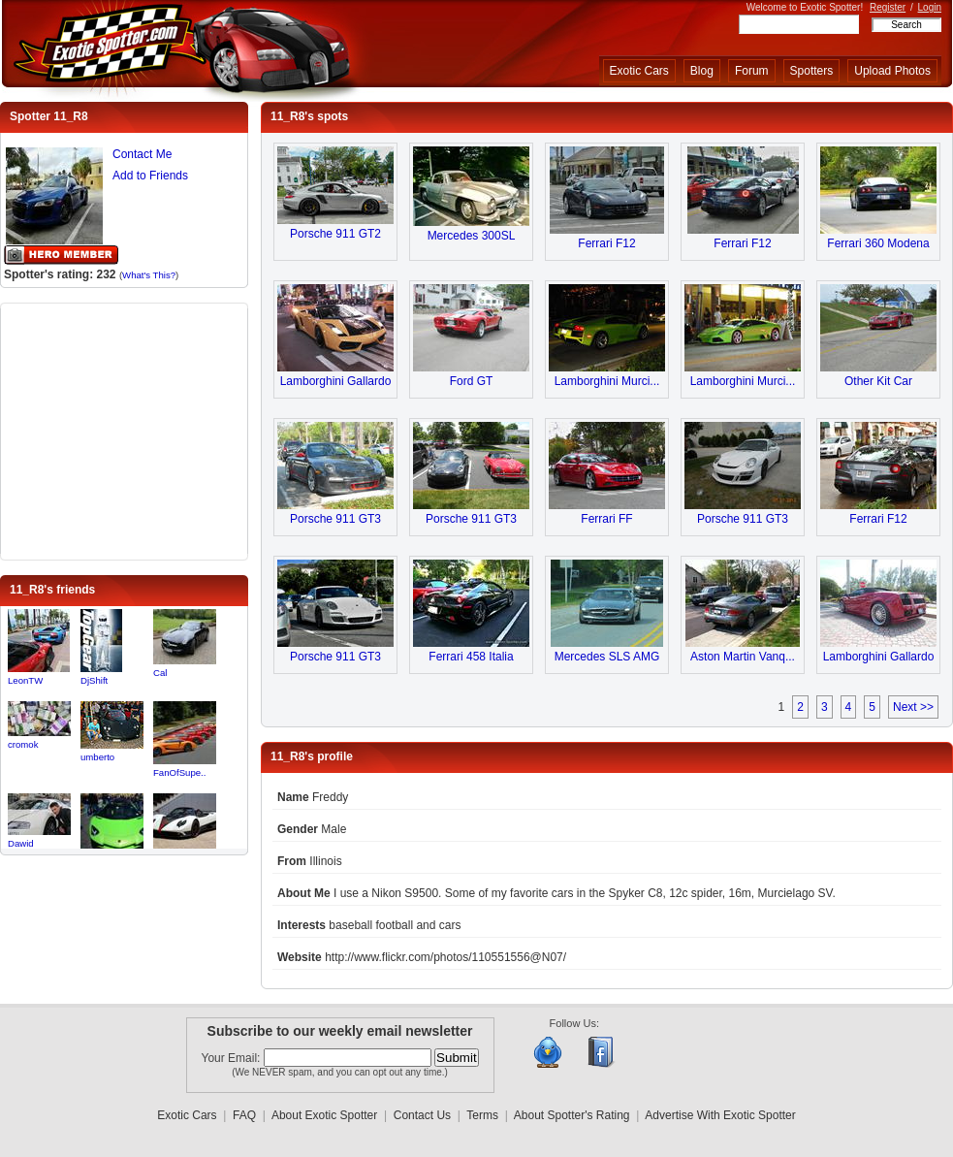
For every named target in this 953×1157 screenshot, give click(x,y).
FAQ (244, 1115)
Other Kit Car (878, 381)
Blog (702, 71)
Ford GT (471, 381)
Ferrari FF (606, 519)
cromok (23, 744)
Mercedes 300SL (472, 235)
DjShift (94, 680)
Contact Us (422, 1115)
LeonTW (25, 680)
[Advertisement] (124, 429)
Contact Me (142, 154)
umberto (97, 757)
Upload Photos (892, 71)
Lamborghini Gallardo (336, 381)
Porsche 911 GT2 (335, 234)
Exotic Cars (639, 71)
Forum (752, 71)
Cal (160, 672)
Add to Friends (150, 175)
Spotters (812, 71)
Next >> (913, 707)
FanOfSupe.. (179, 772)
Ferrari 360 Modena (878, 243)
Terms (482, 1115)
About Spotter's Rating (572, 1115)
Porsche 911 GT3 (335, 519)
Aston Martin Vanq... (742, 656)
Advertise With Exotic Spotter (720, 1115)
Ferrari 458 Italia (471, 656)
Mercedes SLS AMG (607, 656)
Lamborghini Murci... (607, 381)
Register (887, 7)
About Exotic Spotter (324, 1115)
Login (929, 7)
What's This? (148, 275)
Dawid (21, 843)
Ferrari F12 (606, 243)
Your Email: (233, 1058)
